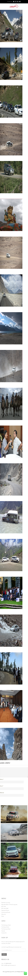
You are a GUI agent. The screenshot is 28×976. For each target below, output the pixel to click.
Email (1, 787)
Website (2, 794)
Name (2, 781)
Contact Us (9, 1)
